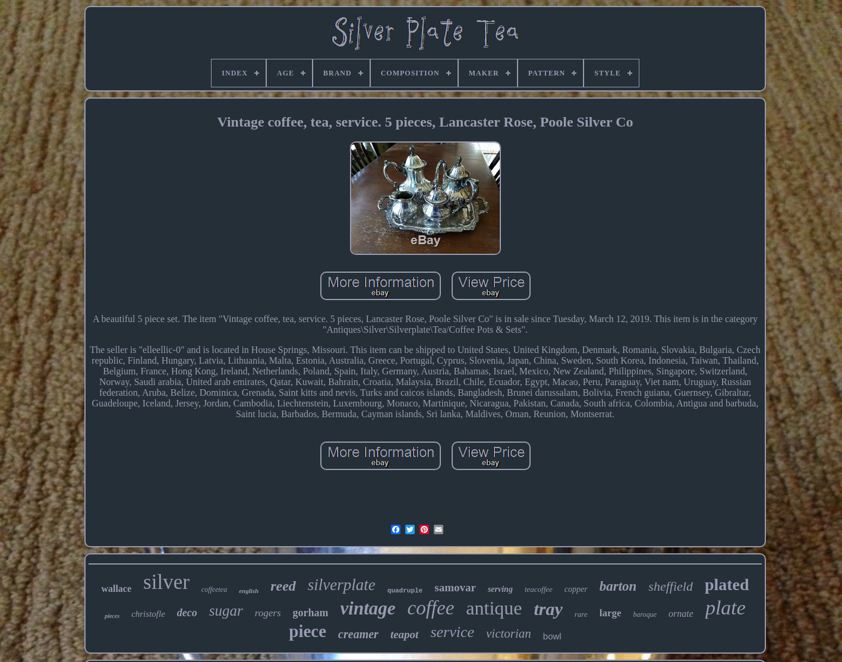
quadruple (404, 590)
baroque (645, 614)
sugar (226, 611)
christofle (148, 614)
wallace (116, 589)
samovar (455, 587)
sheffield (670, 586)
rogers (268, 613)
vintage (368, 608)
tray (548, 609)
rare (581, 614)
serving (500, 589)
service (452, 632)
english (248, 590)
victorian (508, 633)
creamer (358, 634)
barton (618, 586)
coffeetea (214, 589)
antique (494, 608)
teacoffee (539, 589)
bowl (552, 636)
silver (166, 582)
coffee (431, 608)
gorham (311, 613)
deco (187, 613)
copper (576, 589)
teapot (404, 634)
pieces (112, 616)
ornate (680, 614)
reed (283, 586)
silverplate (342, 585)
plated (727, 584)
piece (307, 631)
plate (725, 608)
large (611, 613)
